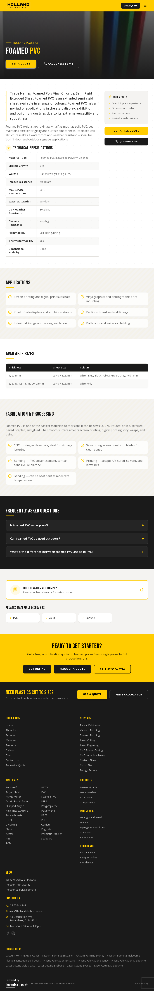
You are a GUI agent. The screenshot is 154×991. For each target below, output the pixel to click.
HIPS (44, 801)
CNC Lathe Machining (92, 755)
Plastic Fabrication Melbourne (128, 960)
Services (10, 735)
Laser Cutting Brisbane (51, 965)
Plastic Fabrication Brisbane (59, 960)
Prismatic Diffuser (51, 834)
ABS (8, 838)
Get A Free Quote (126, 130)
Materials (11, 740)
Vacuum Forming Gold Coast (22, 955)
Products (11, 745)
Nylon (9, 829)
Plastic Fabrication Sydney (93, 960)
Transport (85, 832)
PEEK (44, 820)
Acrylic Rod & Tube (17, 801)
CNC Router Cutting (91, 750)
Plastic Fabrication (90, 725)
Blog (8, 755)
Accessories (87, 797)
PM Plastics (86, 862)
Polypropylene (49, 806)
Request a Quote (15, 765)
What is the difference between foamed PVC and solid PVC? (77, 551)
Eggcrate (46, 829)
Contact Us (12, 760)
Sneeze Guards (88, 787)
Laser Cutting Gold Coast (20, 965)
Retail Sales (86, 837)
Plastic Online (88, 852)
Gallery (10, 750)
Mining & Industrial (91, 817)
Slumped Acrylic (15, 806)
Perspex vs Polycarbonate (21, 889)
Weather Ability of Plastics (21, 879)
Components (87, 802)
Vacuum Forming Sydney (89, 955)
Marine (84, 822)
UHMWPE (11, 824)
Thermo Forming (90, 735)
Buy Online (37, 668)
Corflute (46, 824)
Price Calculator (129, 694)
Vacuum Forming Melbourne (123, 955)
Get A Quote (131, 5)
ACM (8, 843)
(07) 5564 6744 (126, 141)
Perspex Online (88, 857)
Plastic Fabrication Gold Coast (23, 960)
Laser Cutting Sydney (79, 965)
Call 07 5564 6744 (58, 63)
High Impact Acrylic (17, 810)
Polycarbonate (14, 815)
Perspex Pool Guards (18, 884)
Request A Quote (72, 668)
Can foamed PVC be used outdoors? (77, 538)
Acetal (9, 834)
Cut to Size (86, 765)
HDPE (9, 820)
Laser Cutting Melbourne (108, 965)
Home (9, 725)
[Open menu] (145, 6)
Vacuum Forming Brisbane (57, 955)
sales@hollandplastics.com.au (24, 911)
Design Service (88, 770)
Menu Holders (88, 792)
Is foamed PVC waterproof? (77, 525)
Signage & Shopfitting (92, 827)
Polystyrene (48, 810)
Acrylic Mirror (13, 796)
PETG (44, 787)
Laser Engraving (89, 745)
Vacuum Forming (90, 730)
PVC (43, 792)
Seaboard (46, 838)
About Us (11, 730)
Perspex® (11, 787)
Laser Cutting (87, 740)
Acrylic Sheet (13, 792)
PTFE (44, 815)
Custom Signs (88, 760)
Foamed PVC (48, 796)
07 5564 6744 (16, 905)
